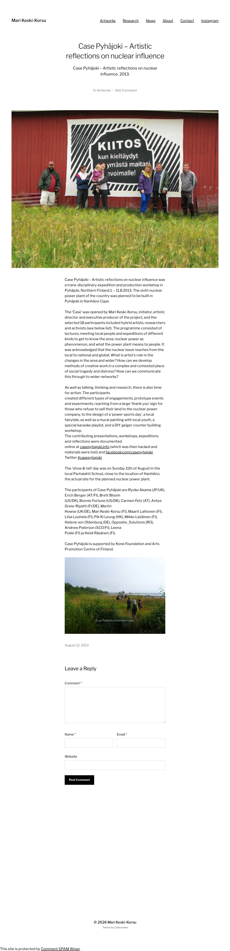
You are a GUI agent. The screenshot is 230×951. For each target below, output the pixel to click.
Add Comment (126, 90)
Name (70, 734)
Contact (187, 21)
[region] (115, 595)
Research (131, 21)
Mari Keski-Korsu (29, 20)
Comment (73, 683)
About (168, 21)
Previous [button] (151, 626)
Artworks (108, 21)
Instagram (209, 21)
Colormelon (121, 927)
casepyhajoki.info (94, 447)
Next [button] (158, 626)
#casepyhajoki (90, 457)
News (150, 21)
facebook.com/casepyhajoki (129, 452)
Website (71, 756)
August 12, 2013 (77, 645)
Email (122, 734)
